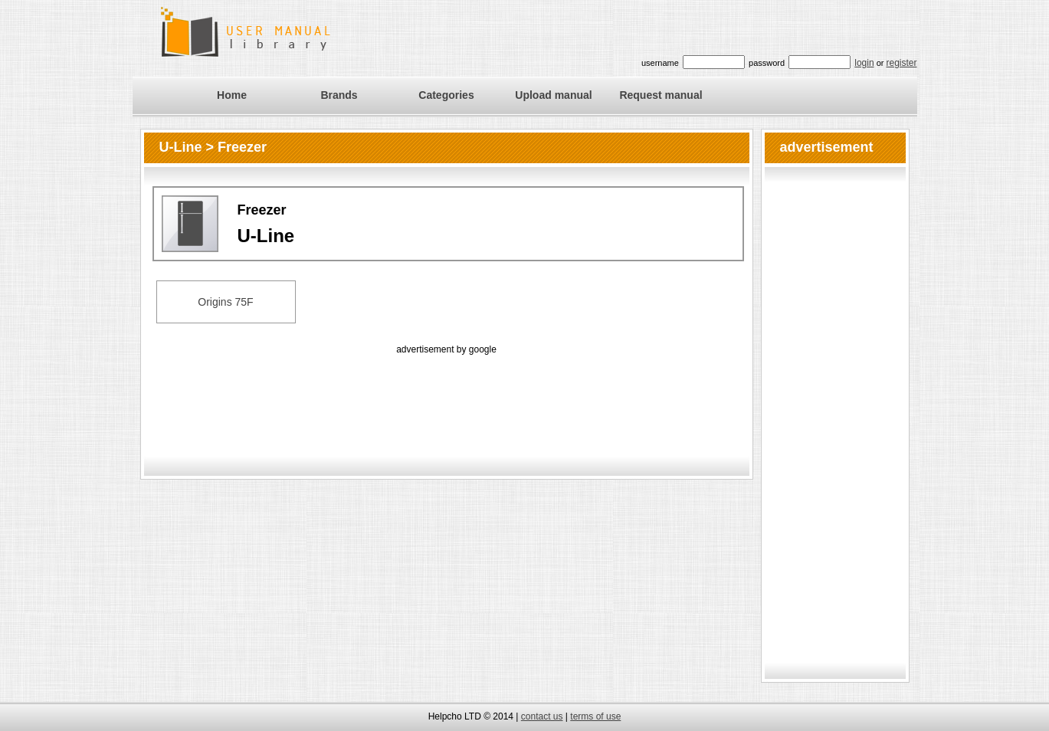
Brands (338, 95)
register (901, 62)
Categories (446, 95)
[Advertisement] (447, 392)
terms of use (595, 716)
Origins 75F (225, 302)
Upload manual (553, 95)
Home (232, 95)
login (864, 62)
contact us (542, 716)
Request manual (660, 95)
